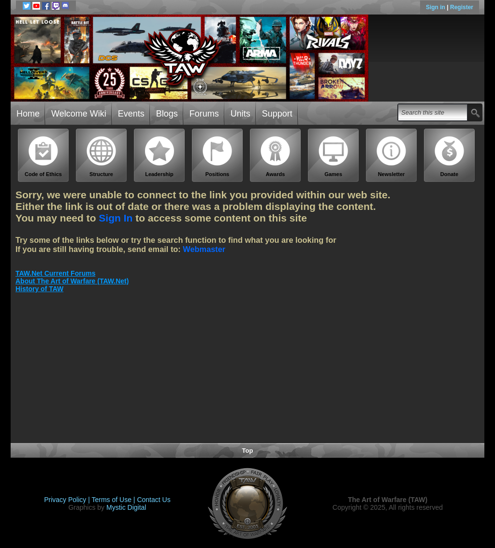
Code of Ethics (43, 156)
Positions (217, 156)
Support (277, 113)
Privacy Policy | (67, 500)
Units (240, 113)
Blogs (167, 113)
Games (333, 156)
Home (28, 113)
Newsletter (391, 156)
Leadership (159, 156)
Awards (275, 156)
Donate (449, 156)
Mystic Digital (126, 507)
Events (131, 113)
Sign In (115, 217)
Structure (101, 156)
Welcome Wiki (78, 113)
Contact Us (153, 500)
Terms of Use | (114, 500)
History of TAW (39, 289)
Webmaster (204, 249)
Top (247, 450)
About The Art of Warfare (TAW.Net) (72, 281)
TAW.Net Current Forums (55, 273)
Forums (204, 113)
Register (461, 7)
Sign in (436, 7)
